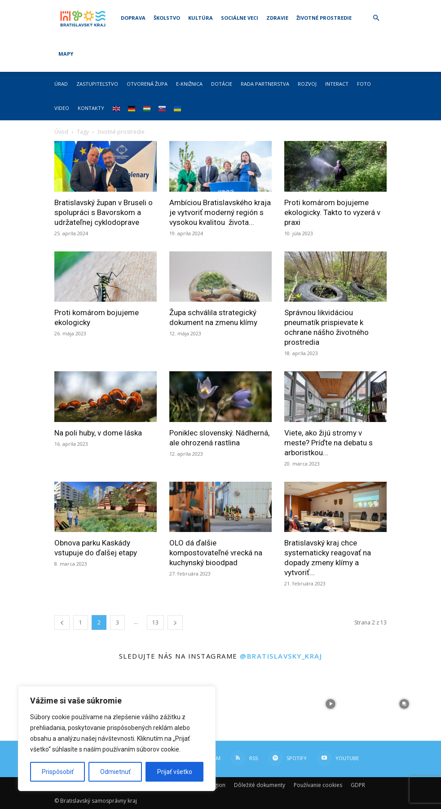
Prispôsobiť (58, 771)
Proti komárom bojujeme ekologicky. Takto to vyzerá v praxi (332, 212)
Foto (364, 83)
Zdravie (277, 17)
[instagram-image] (257, 704)
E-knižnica (189, 83)
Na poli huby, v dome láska (98, 432)
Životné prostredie (324, 17)
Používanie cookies (318, 785)
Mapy (65, 53)
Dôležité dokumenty (259, 785)
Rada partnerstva (265, 83)
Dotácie (221, 83)
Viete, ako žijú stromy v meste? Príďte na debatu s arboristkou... (328, 442)
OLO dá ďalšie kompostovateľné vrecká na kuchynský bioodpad (215, 552)
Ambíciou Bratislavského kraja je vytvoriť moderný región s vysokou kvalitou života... (220, 212)
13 (155, 622)
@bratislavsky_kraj (281, 655)
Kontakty (91, 108)
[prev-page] (62, 622)
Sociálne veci (239, 17)
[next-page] (175, 622)
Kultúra (200, 17)
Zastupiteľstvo (97, 83)
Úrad (61, 83)
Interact (336, 83)
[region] (117, 738)
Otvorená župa (147, 83)
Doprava (133, 17)
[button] (376, 18)
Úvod (61, 132)
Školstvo (167, 17)
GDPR (358, 785)
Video (61, 108)
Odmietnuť (115, 771)
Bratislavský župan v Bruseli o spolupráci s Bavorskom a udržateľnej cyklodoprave (103, 212)
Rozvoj (307, 83)
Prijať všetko (174, 771)
